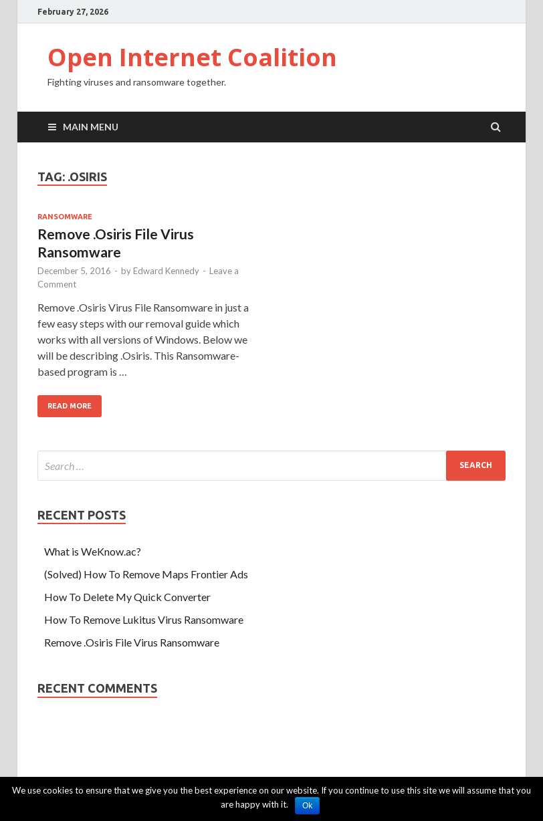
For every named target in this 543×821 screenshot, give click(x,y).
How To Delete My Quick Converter (127, 596)
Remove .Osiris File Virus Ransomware (131, 642)
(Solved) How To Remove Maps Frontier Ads (146, 574)
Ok (307, 805)
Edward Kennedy (166, 270)
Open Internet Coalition (192, 57)
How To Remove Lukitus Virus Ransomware (143, 619)
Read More (69, 406)
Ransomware (64, 217)
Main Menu (90, 126)
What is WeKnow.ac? (92, 551)
